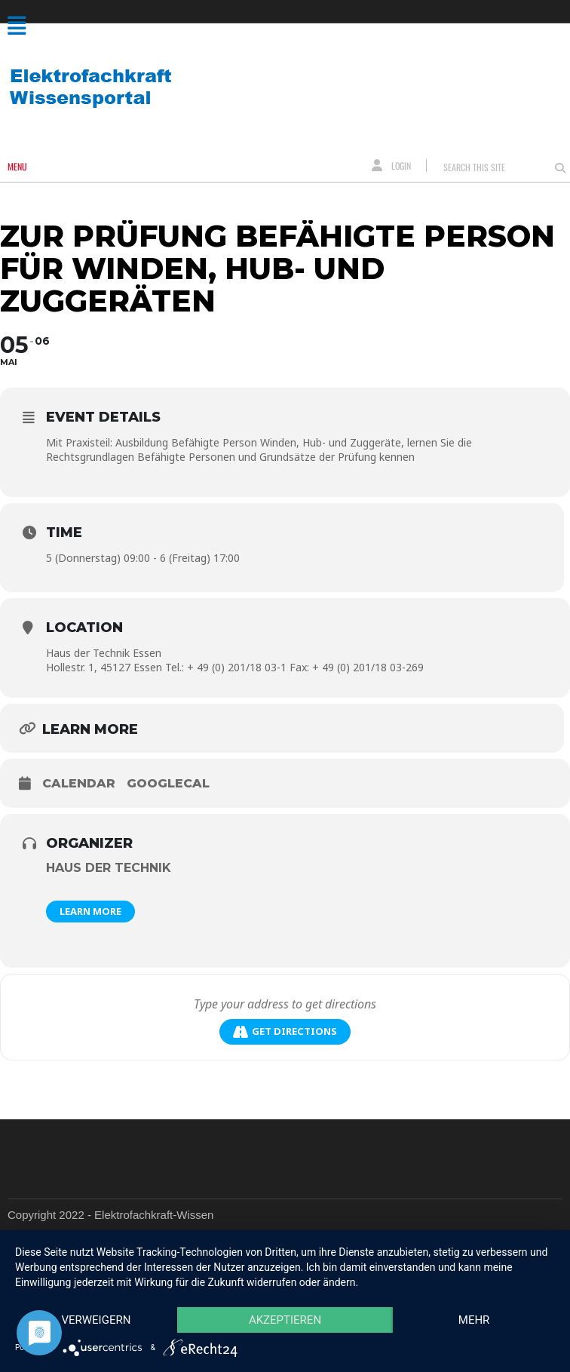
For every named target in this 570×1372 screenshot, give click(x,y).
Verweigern (95, 1320)
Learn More (90, 911)
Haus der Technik (108, 868)
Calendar (78, 783)
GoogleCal (168, 783)
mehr (474, 1320)
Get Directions (285, 1031)
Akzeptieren (285, 1320)
